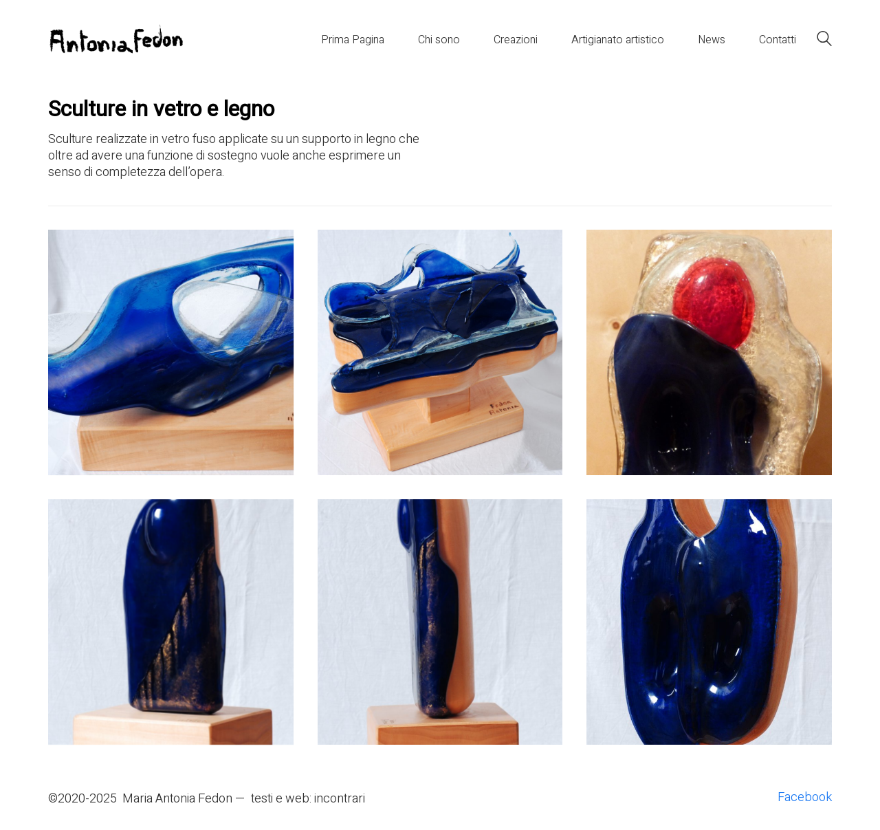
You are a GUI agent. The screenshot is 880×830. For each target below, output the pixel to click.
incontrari (339, 799)
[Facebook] (805, 797)
